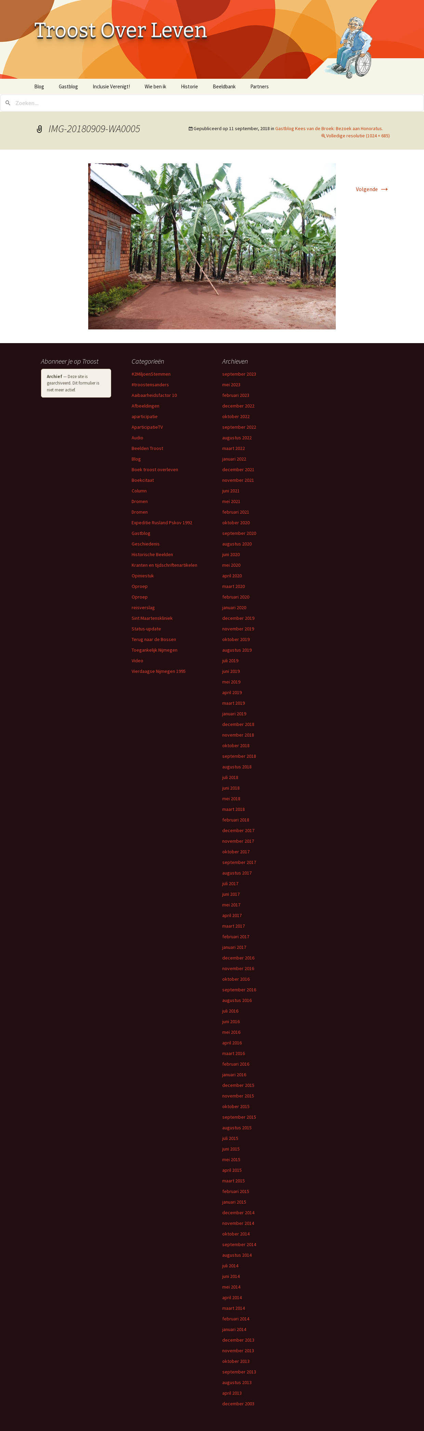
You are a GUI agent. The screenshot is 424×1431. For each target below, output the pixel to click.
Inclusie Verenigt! (111, 86)
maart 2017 (233, 926)
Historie (189, 86)
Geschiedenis (146, 544)
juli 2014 (230, 1266)
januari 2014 (234, 1329)
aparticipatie (145, 416)
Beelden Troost (147, 448)
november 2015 (238, 1096)
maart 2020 (233, 586)
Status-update (146, 629)
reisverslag (143, 607)
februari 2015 (235, 1191)
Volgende (373, 189)
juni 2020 (231, 554)
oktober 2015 (236, 1106)
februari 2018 (235, 820)
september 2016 (239, 990)
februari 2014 (235, 1319)
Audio (137, 438)
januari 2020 (234, 607)
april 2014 (232, 1297)
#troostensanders (150, 384)
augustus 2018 (237, 767)
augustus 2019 (237, 650)
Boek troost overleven (155, 469)
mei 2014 (231, 1287)
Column (139, 491)
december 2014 (238, 1212)
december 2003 (238, 1404)
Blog (39, 86)
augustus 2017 (237, 873)
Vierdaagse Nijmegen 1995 (159, 671)
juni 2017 (231, 894)
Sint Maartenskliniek (152, 618)
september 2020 (239, 533)
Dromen (140, 501)
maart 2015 (233, 1181)
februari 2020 (235, 597)
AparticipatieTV (147, 427)
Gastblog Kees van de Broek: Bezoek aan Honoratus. (329, 128)
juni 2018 (231, 788)
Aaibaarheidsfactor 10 (154, 395)
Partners (259, 86)
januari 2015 (234, 1202)
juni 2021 (231, 491)
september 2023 (239, 374)
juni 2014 (231, 1276)
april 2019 (232, 692)
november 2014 (238, 1223)
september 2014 (239, 1244)
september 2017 (239, 862)
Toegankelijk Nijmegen (154, 650)
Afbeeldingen (145, 406)
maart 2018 (233, 809)
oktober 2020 (236, 522)
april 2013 (232, 1393)
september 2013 (239, 1372)
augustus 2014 (237, 1255)
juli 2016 (230, 1011)
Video (137, 660)
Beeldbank (224, 86)
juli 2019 (230, 660)
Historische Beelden (152, 554)
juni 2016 (231, 1021)
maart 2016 (233, 1053)
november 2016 (238, 968)
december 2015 (238, 1085)
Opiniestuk (143, 576)
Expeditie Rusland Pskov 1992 (162, 522)
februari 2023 (235, 395)
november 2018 (238, 735)
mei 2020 (231, 565)
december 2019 (238, 618)
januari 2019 (234, 714)
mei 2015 (231, 1159)
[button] (212, 246)
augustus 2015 (237, 1128)
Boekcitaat (143, 480)
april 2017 (232, 915)
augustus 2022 (237, 438)
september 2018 (239, 756)
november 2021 (238, 480)
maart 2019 (233, 703)
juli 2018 (230, 777)
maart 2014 (233, 1308)
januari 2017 (234, 947)
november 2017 (238, 841)
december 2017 (238, 830)
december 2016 (238, 958)
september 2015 (239, 1117)
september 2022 (239, 427)
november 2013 (238, 1350)
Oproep (140, 586)
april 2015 (232, 1170)
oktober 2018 (236, 745)
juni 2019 (231, 671)
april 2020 (232, 576)
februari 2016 (235, 1064)
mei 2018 (231, 798)
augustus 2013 (237, 1382)
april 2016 (232, 1043)
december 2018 (238, 724)
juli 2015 (230, 1138)
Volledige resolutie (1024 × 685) (358, 136)
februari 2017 (235, 936)
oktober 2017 (236, 852)
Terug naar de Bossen (154, 639)
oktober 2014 (236, 1234)
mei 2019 (231, 682)
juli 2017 (230, 883)
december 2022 (238, 406)
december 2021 (238, 469)
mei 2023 (231, 384)
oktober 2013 (236, 1361)
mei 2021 (231, 501)
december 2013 (238, 1340)
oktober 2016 (236, 979)
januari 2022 (234, 459)
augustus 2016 (237, 1000)
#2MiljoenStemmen (151, 374)
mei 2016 (231, 1032)
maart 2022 (233, 448)
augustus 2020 (237, 544)
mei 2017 (231, 905)
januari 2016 (234, 1074)
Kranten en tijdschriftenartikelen (164, 565)
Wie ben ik (155, 86)
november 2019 (238, 629)
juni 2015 (231, 1149)
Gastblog (68, 86)
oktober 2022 (236, 416)
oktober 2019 (236, 639)
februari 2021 (235, 512)
